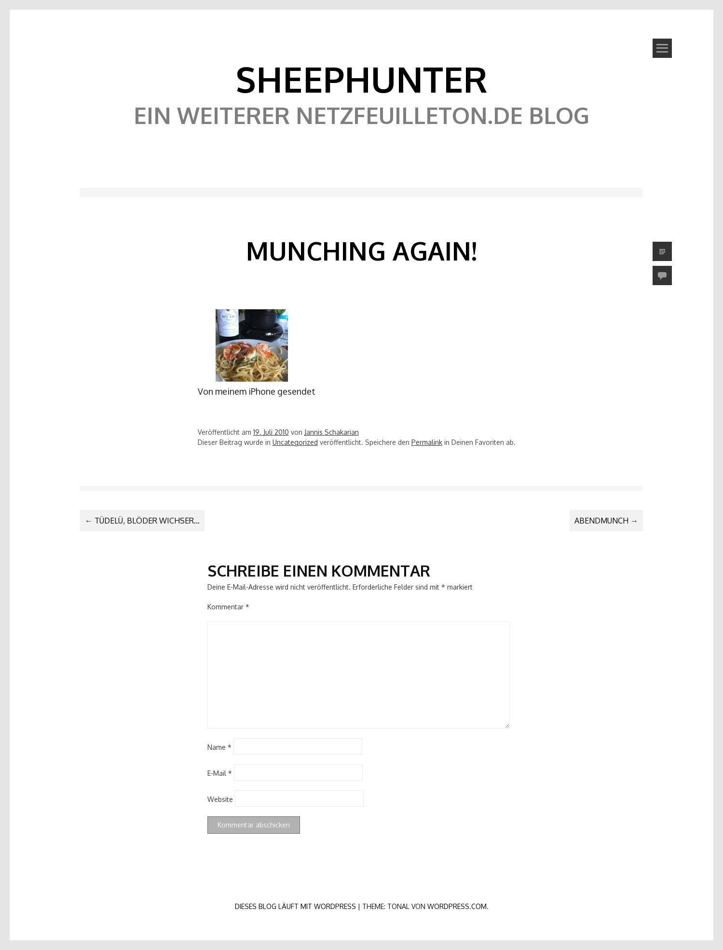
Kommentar (228, 607)
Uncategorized (295, 442)
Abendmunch (606, 520)
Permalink (426, 442)
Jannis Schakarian (331, 432)
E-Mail (219, 773)
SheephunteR (361, 78)
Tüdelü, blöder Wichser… (142, 520)
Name (219, 747)
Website (220, 799)
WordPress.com (457, 906)
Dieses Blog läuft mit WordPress (295, 906)
